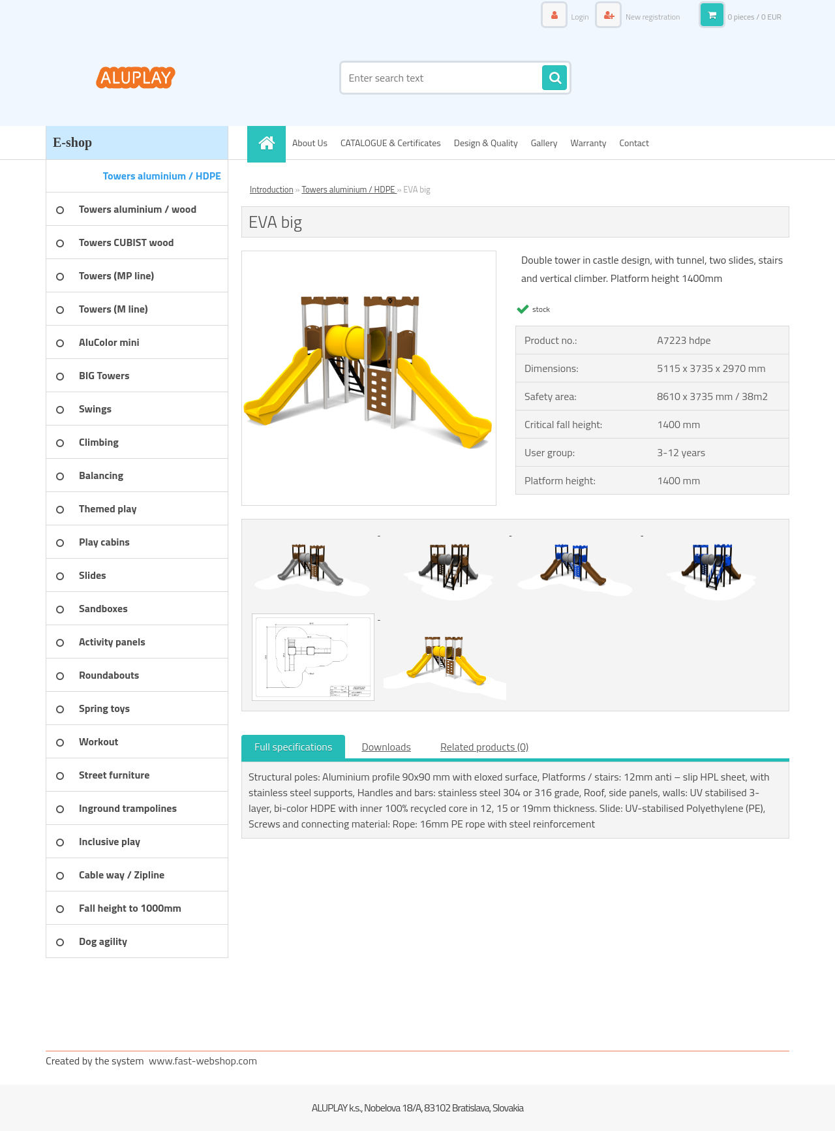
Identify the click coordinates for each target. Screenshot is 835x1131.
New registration (652, 16)
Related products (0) (484, 746)
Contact (634, 142)
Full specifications (293, 746)
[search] (554, 78)
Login (579, 16)
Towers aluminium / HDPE (349, 189)
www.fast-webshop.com (203, 1060)
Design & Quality (486, 142)
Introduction (272, 189)
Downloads (386, 746)
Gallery (544, 142)
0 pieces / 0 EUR (754, 16)
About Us (309, 142)
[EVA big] (369, 256)
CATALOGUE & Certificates (391, 142)
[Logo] (135, 77)
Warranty (589, 142)
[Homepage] (271, 142)
